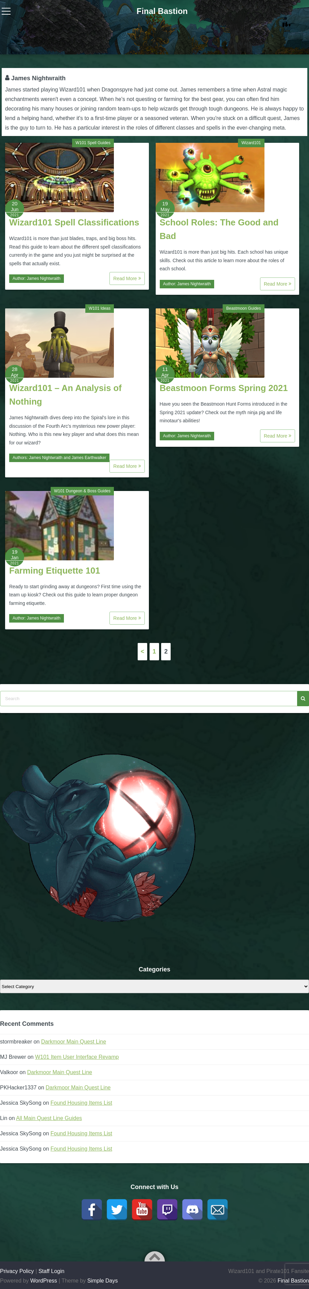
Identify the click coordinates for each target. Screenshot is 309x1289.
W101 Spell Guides (92, 142)
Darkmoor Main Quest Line (73, 1042)
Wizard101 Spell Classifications (74, 222)
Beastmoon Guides (243, 308)
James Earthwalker (88, 457)
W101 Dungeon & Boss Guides (82, 491)
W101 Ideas (99, 308)
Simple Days (102, 1281)
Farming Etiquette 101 (54, 570)
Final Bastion (162, 11)
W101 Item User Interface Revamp (77, 1057)
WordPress (43, 1281)
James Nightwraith (44, 278)
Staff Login (51, 1271)
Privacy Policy (17, 1271)
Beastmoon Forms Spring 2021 (224, 388)
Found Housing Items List (81, 1103)
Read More (127, 278)
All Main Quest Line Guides (49, 1118)
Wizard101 (251, 142)
